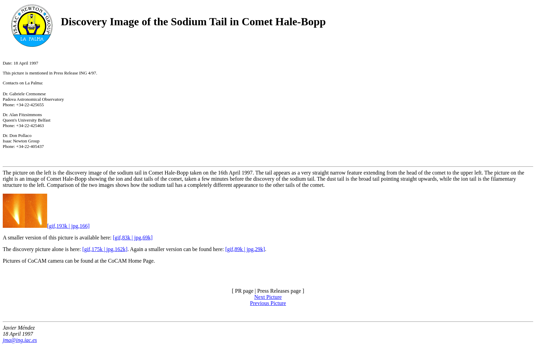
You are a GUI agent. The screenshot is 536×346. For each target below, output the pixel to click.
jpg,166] (80, 226)
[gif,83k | (123, 237)
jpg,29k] (255, 249)
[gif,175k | (94, 249)
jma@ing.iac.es (20, 340)
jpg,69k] (142, 237)
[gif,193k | (36, 226)
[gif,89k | (235, 249)
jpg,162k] (117, 249)
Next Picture (268, 297)
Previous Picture (268, 303)
